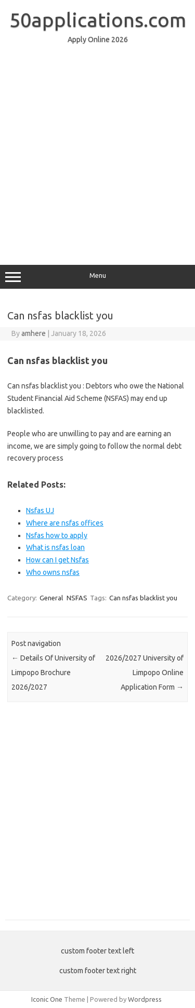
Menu (97, 277)
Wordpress (145, 999)
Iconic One (46, 999)
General (51, 597)
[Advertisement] (97, 149)
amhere (33, 333)
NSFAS (77, 597)
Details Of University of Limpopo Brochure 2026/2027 (53, 672)
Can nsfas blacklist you (143, 597)
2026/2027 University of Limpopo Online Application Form (145, 672)
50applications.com (97, 20)
